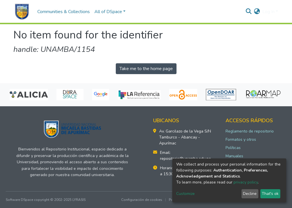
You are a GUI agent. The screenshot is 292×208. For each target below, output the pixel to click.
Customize (185, 193)
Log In (268, 12)
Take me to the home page (146, 69)
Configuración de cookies (141, 199)
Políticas (233, 147)
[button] (257, 11)
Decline (250, 193)
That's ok (270, 193)
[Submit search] (248, 11)
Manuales (234, 156)
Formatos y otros (241, 139)
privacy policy (246, 182)
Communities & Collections (63, 12)
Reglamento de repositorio (250, 131)
